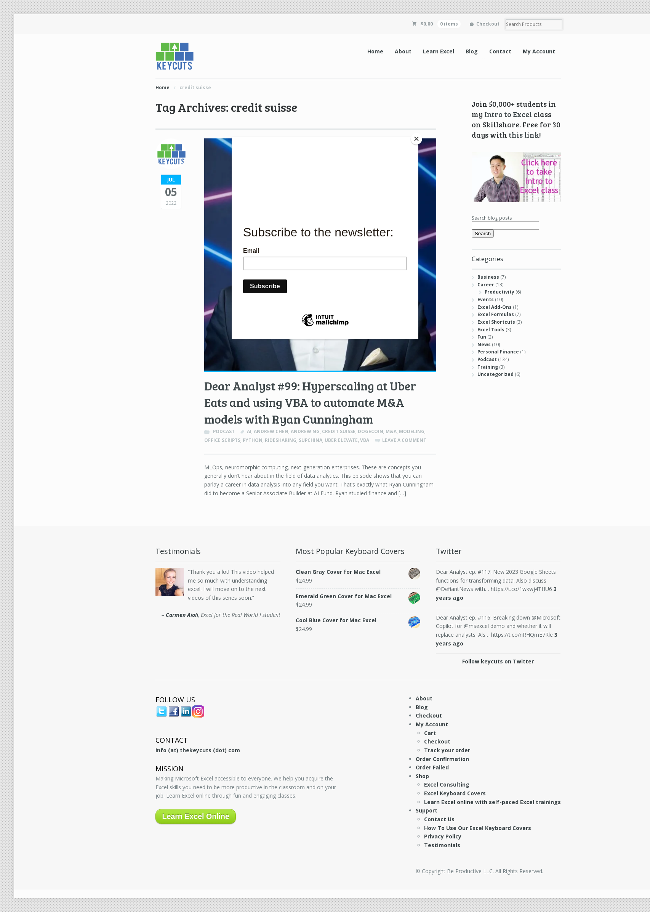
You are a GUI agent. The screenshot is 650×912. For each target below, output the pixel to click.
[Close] (416, 139)
